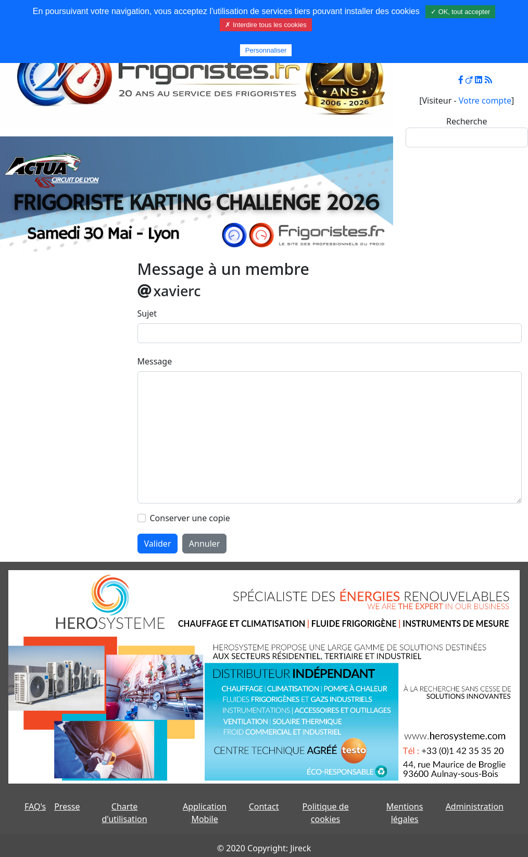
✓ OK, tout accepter (460, 12)
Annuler (204, 543)
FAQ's (35, 806)
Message (154, 361)
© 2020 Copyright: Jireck (264, 848)
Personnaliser (266, 50)
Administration (475, 806)
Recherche (466, 121)
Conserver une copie (190, 518)
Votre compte (485, 100)
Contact (264, 806)
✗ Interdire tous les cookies (265, 25)
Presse (67, 806)
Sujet (147, 313)
